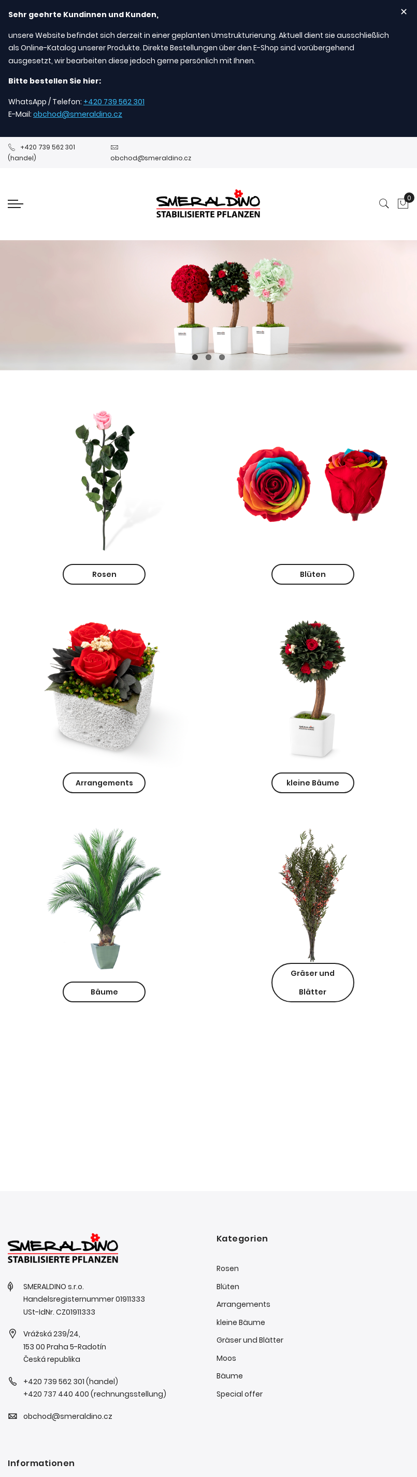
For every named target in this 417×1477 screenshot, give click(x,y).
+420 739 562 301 (114, 101)
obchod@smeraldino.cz (77, 114)
